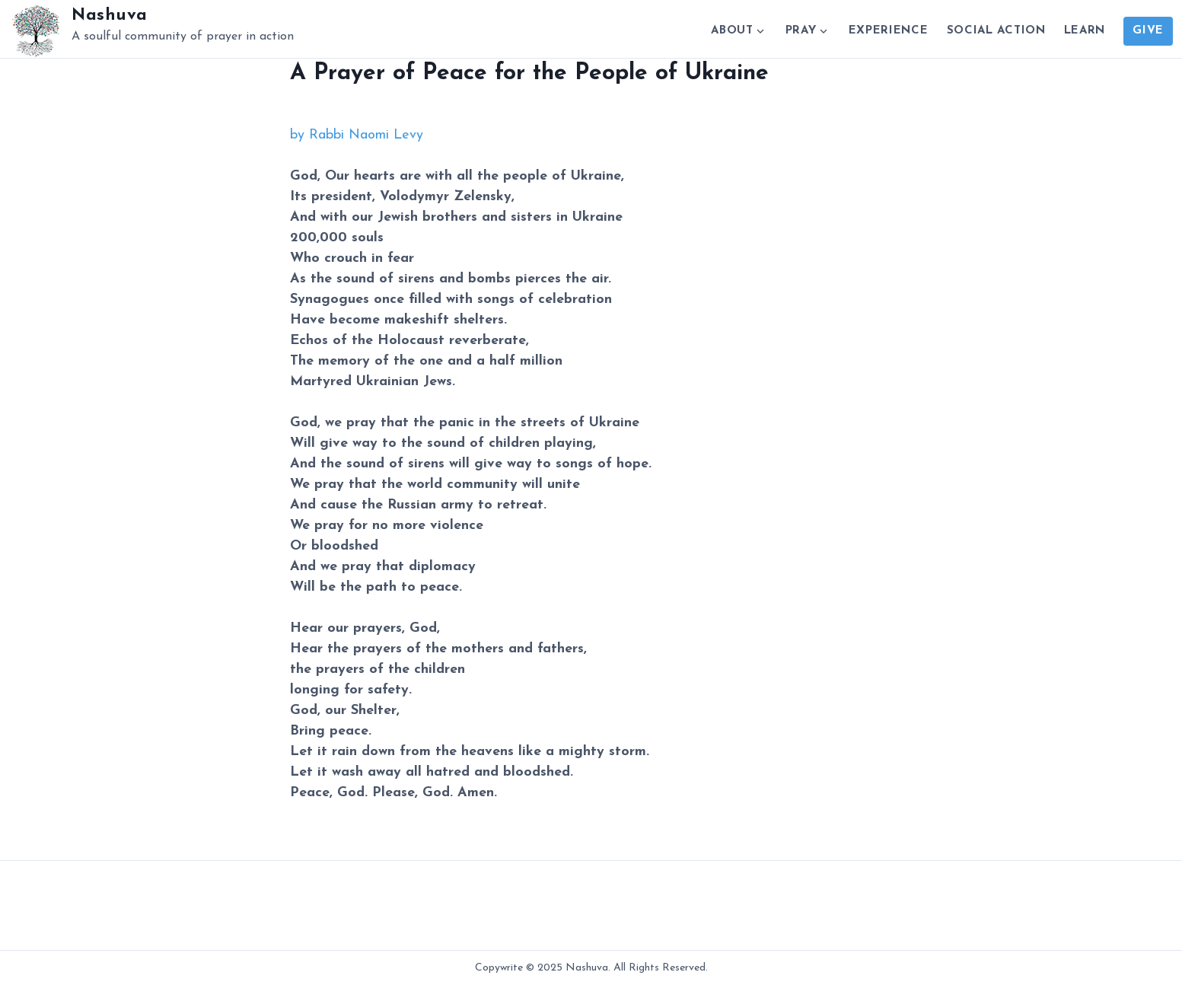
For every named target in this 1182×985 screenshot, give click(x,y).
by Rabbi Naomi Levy (356, 135)
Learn (1085, 31)
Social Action (996, 31)
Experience (889, 31)
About (732, 31)
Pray (801, 31)
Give (1148, 31)
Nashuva (110, 15)
